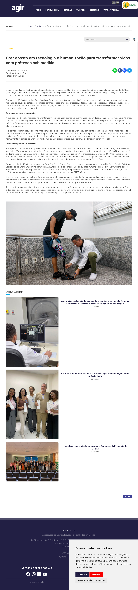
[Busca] (107, 39)
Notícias (67, 10)
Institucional (52, 10)
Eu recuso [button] (96, 574)
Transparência (111, 10)
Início (38, 10)
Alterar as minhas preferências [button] (91, 580)
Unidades (81, 10)
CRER (11, 49)
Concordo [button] (82, 574)
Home (31, 26)
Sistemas (94, 10)
